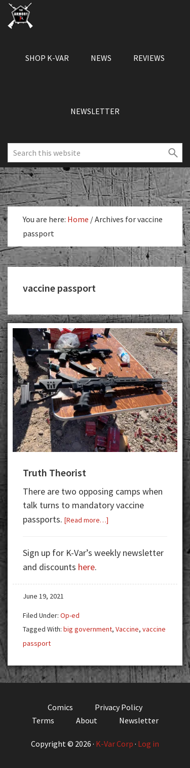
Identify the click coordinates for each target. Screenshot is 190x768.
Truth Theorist (54, 472)
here (86, 567)
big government (87, 629)
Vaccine (127, 629)
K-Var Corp (114, 744)
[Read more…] (86, 520)
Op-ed (70, 615)
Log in (148, 744)
